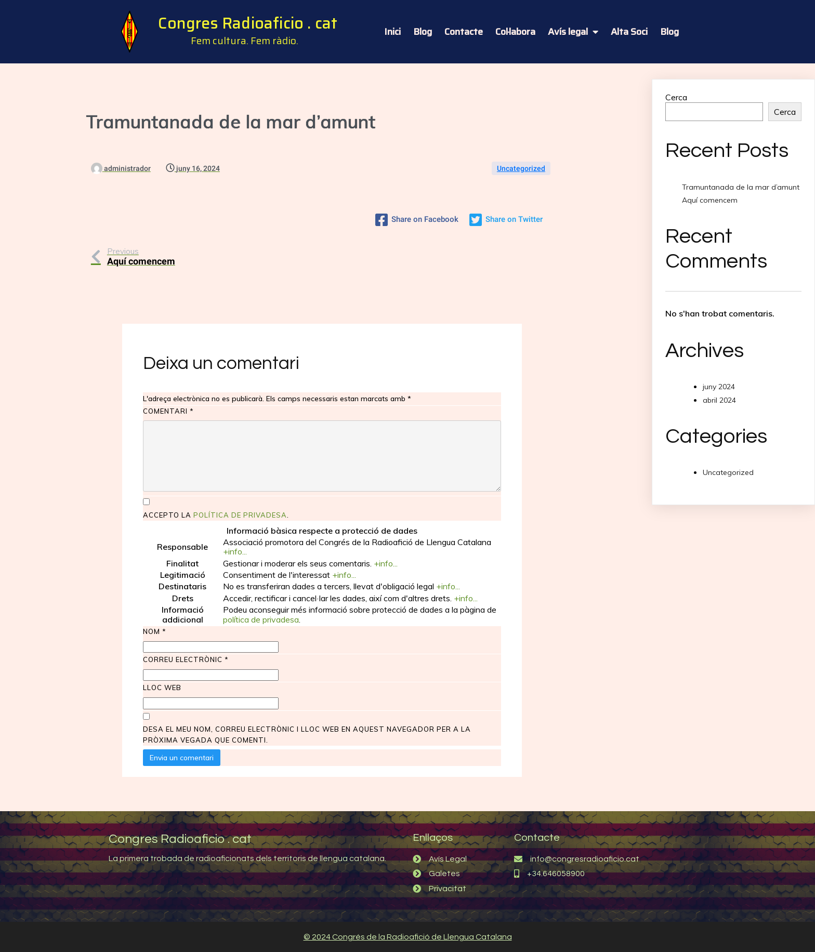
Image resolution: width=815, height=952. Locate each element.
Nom (154, 631)
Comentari (168, 411)
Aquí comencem (710, 200)
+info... (235, 551)
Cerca (676, 97)
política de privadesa (240, 515)
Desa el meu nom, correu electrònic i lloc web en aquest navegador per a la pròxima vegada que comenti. (307, 734)
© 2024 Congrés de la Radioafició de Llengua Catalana (408, 937)
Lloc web (162, 687)
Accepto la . (216, 515)
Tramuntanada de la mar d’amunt (740, 187)
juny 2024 (719, 386)
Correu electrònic (186, 659)
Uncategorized (521, 168)
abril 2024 (719, 400)
